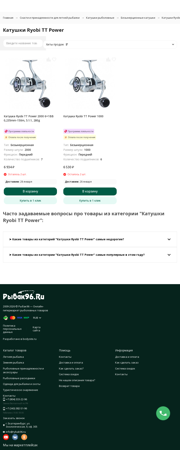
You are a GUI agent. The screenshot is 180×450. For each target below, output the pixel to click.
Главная (8, 17)
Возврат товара (69, 386)
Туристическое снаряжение (20, 390)
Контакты (65, 357)
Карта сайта (36, 328)
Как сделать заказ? (71, 368)
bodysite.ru (30, 339)
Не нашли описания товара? (77, 380)
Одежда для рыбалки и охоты (21, 384)
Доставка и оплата (71, 362)
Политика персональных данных (12, 329)
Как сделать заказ (127, 362)
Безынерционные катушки (138, 17)
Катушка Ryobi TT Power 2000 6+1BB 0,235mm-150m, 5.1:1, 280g (29, 118)
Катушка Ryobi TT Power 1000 (83, 116)
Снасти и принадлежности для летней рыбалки (50, 17)
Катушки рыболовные (100, 17)
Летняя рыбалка (13, 357)
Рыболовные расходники (19, 378)
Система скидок (69, 374)
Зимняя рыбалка (13, 362)
